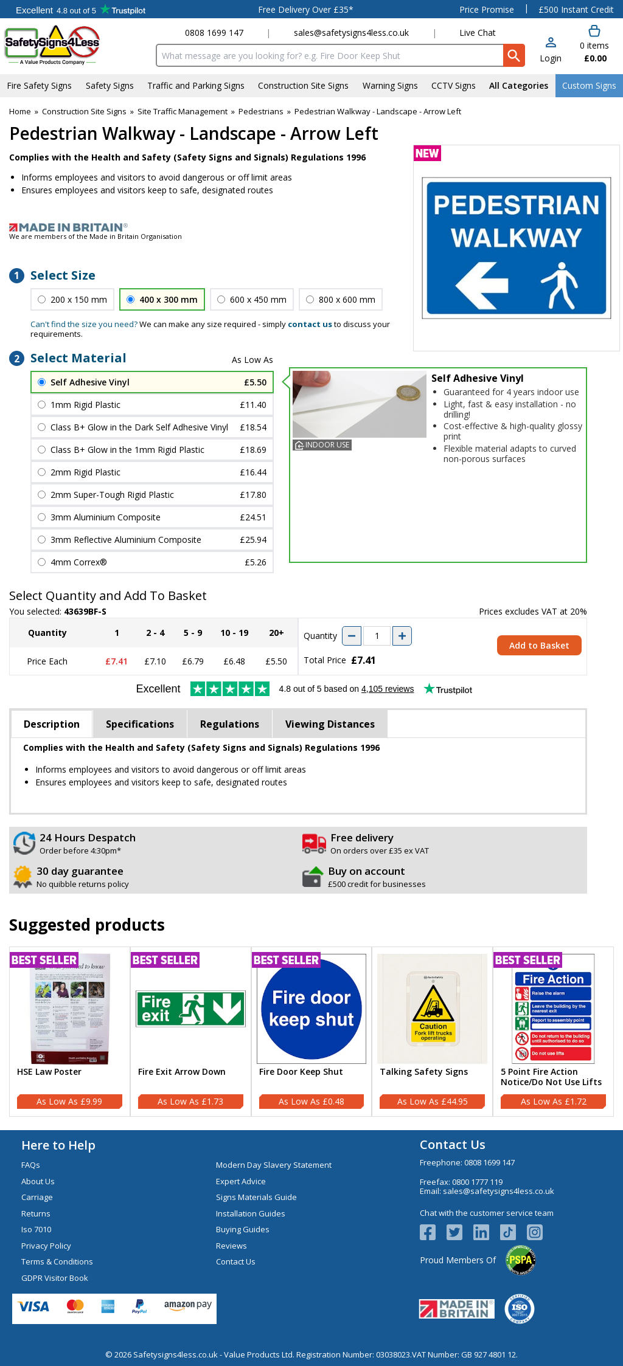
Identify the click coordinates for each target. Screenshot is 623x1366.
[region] (70, 1009)
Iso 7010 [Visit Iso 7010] (36, 1229)
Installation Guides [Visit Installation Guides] (250, 1213)
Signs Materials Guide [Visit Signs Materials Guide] (256, 1197)
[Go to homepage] (76, 44)
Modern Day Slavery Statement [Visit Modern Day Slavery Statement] (274, 1164)
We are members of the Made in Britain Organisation (95, 236)
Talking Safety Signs (424, 1072)
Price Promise (486, 9)
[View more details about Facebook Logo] (433, 1232)
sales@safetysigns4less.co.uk (351, 32)
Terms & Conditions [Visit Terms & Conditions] (57, 1261)
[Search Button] (514, 55)
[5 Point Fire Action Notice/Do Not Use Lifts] (553, 1032)
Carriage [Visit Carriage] (37, 1197)
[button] (550, 50)
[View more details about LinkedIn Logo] (486, 1232)
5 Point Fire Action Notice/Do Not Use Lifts (551, 1077)
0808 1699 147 (214, 32)
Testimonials (80, 9)
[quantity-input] (377, 636)
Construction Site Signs (84, 111)
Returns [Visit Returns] (35, 1213)
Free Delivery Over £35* (305, 9)
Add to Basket (539, 645)
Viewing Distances (330, 724)
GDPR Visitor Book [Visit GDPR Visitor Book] (54, 1277)
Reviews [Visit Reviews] (231, 1245)
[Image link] (311, 227)
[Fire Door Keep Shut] (311, 1032)
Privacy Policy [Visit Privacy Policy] (46, 1245)
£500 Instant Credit (576, 9)
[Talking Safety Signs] (432, 1032)
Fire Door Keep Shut (301, 1072)
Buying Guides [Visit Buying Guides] (243, 1229)
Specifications (140, 724)
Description (52, 724)
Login (551, 58)
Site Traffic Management (182, 111)
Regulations (229, 724)
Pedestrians (261, 111)
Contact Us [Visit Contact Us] (236, 1261)
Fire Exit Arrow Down (182, 1072)
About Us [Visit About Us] (38, 1181)
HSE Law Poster (49, 1072)
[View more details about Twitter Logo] (460, 1232)
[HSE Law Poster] (69, 1032)
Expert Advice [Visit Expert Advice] (241, 1181)
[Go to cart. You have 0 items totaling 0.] (594, 44)
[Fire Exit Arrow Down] (190, 1032)
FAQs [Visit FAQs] (30, 1164)
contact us (310, 324)
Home (20, 111)
